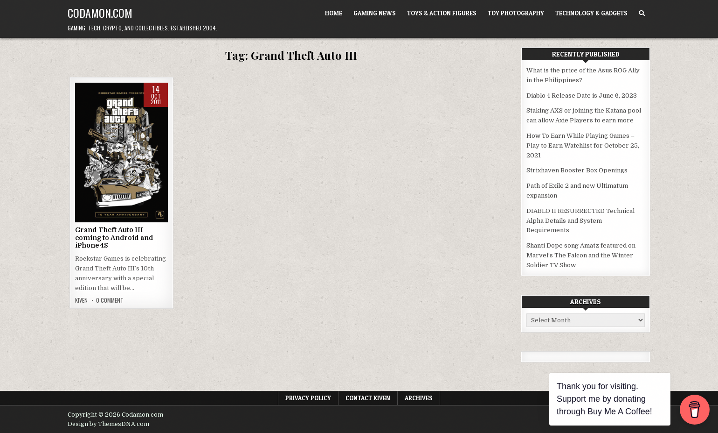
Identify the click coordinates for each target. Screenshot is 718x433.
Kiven (81, 300)
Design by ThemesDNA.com (108, 424)
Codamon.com (100, 12)
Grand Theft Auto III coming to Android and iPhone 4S (114, 237)
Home (333, 13)
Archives (419, 398)
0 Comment (110, 300)
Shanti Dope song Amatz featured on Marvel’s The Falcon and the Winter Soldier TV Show (580, 255)
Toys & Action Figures (441, 13)
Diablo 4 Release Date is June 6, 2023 (581, 95)
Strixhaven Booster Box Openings (577, 170)
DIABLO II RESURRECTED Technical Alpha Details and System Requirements (580, 220)
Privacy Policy (308, 398)
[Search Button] (641, 13)
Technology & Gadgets (591, 13)
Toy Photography (516, 13)
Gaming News (374, 13)
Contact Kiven (367, 398)
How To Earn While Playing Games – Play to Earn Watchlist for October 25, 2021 (582, 145)
